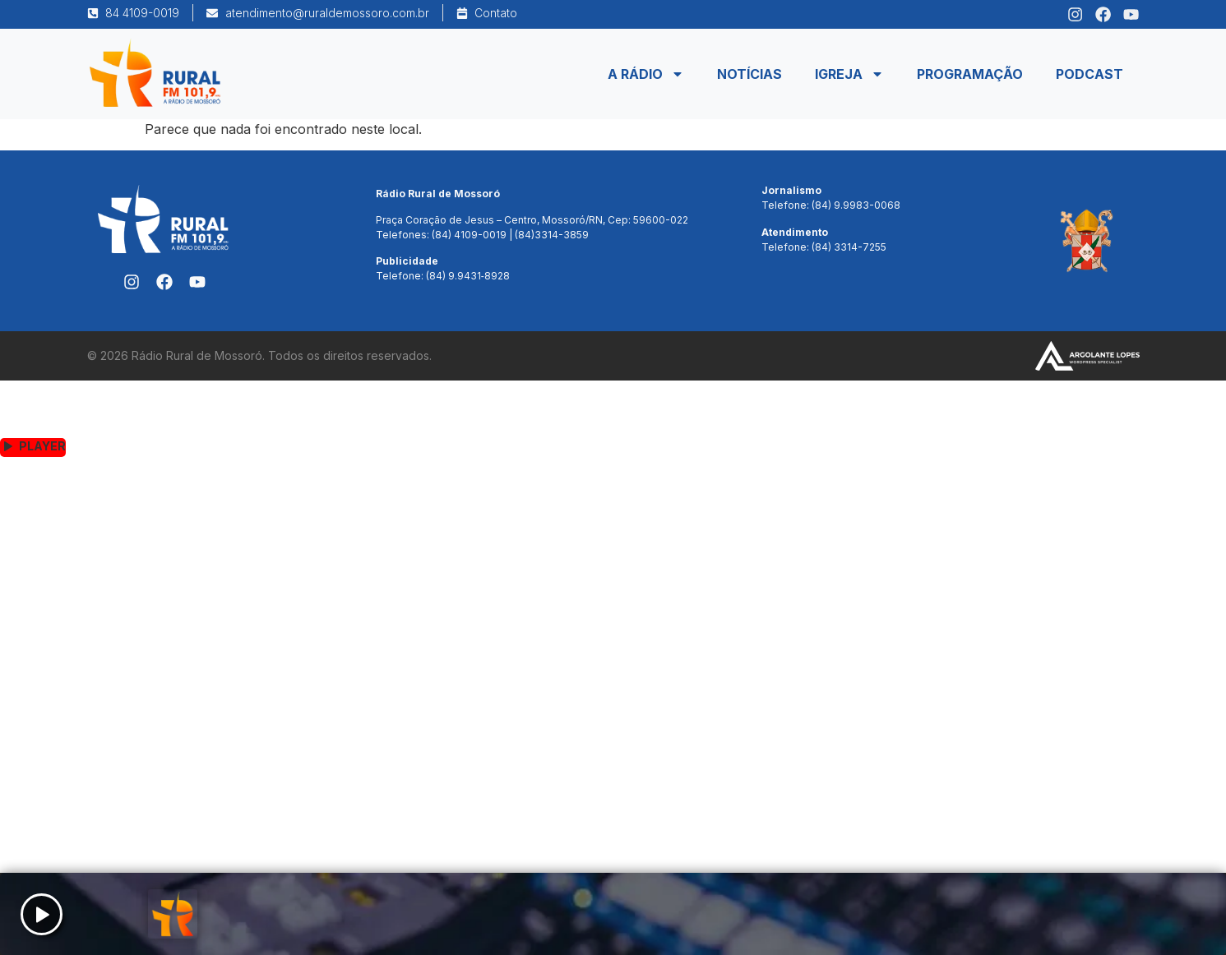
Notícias (749, 74)
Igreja (849, 74)
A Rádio (646, 74)
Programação (970, 74)
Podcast (1089, 74)
